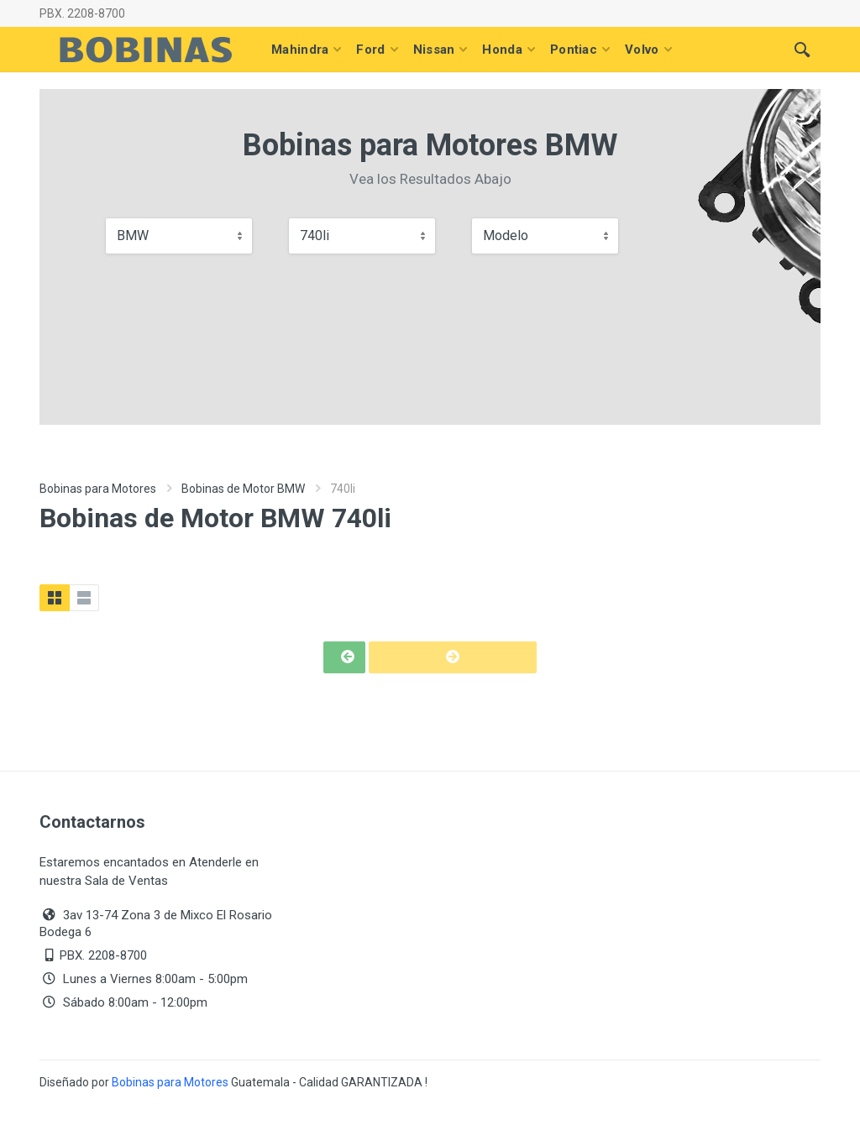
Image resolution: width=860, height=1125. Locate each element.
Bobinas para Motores (97, 488)
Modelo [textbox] (505, 235)
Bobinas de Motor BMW (243, 488)
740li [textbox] (314, 235)
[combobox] (179, 236)
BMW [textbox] (133, 235)
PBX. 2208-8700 (82, 13)
